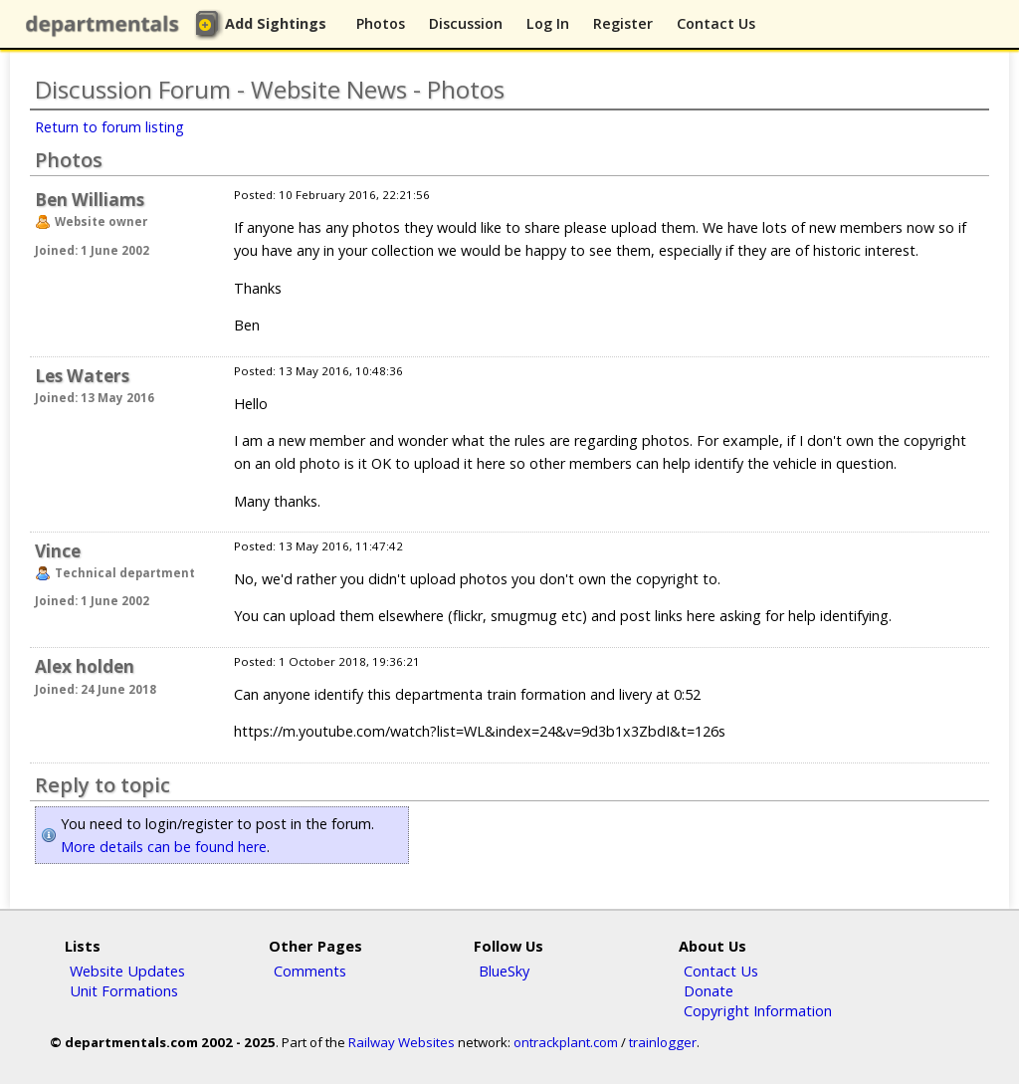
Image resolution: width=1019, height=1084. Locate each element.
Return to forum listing (109, 126)
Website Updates (127, 970)
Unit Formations (124, 990)
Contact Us (716, 23)
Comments (310, 970)
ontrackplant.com (565, 1042)
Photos (380, 23)
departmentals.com (106, 25)
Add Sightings (275, 23)
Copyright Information (758, 1010)
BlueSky (504, 970)
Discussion (466, 23)
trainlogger (663, 1042)
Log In (547, 23)
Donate (708, 990)
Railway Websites (401, 1042)
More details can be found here (164, 846)
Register (623, 23)
